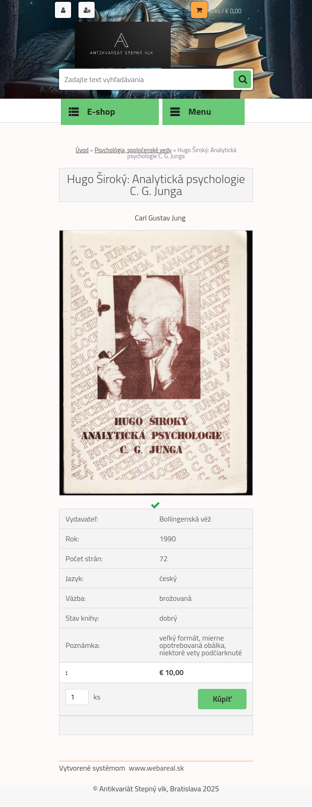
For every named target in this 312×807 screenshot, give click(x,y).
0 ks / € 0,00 (225, 11)
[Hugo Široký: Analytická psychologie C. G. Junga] (156, 234)
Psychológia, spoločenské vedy (133, 149)
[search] (242, 80)
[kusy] (77, 697)
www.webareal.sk (156, 767)
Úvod (82, 149)
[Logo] (122, 45)
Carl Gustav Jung (160, 217)
